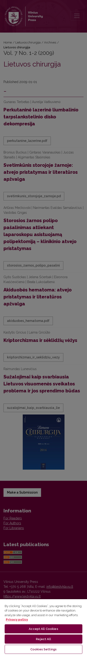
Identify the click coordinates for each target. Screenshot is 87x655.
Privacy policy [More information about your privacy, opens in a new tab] (17, 619)
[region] (43, 627)
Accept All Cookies (43, 629)
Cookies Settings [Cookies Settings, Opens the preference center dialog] (43, 649)
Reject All (43, 639)
